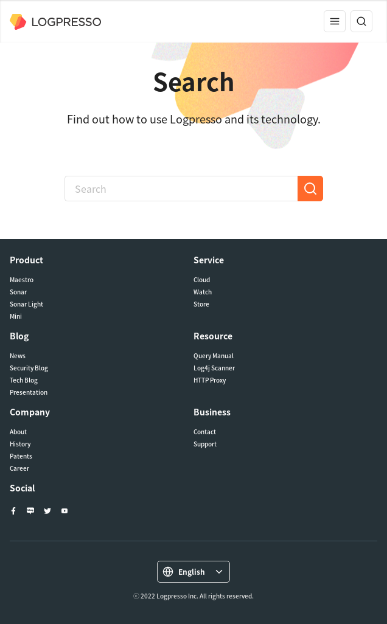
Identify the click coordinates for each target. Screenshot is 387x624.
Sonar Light (26, 304)
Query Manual (214, 355)
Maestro (21, 279)
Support (205, 444)
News (18, 355)
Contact (205, 431)
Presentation (28, 392)
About (18, 431)
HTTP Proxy (210, 380)
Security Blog (29, 368)
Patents (21, 456)
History (20, 444)
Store (201, 304)
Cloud (202, 279)
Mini (16, 316)
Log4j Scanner (214, 368)
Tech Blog (24, 380)
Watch (203, 292)
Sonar (18, 292)
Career (19, 468)
